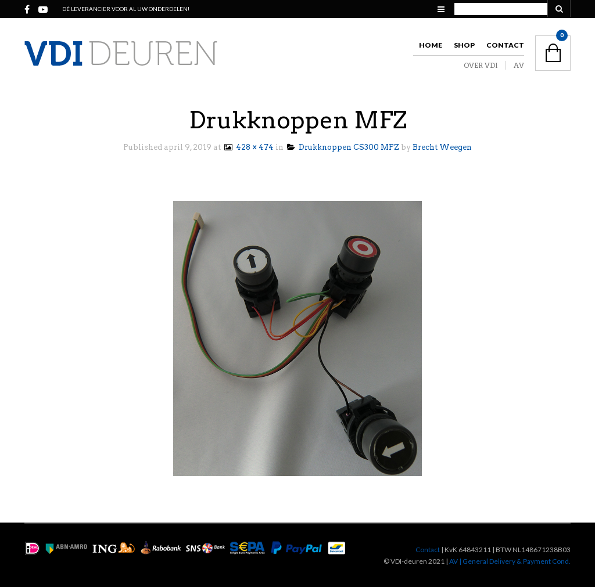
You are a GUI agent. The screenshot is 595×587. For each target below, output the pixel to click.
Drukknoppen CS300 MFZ (343, 147)
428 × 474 (248, 147)
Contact (505, 45)
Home (430, 45)
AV (519, 65)
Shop (464, 45)
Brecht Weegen (442, 147)
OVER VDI (481, 65)
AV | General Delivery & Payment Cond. (510, 561)
